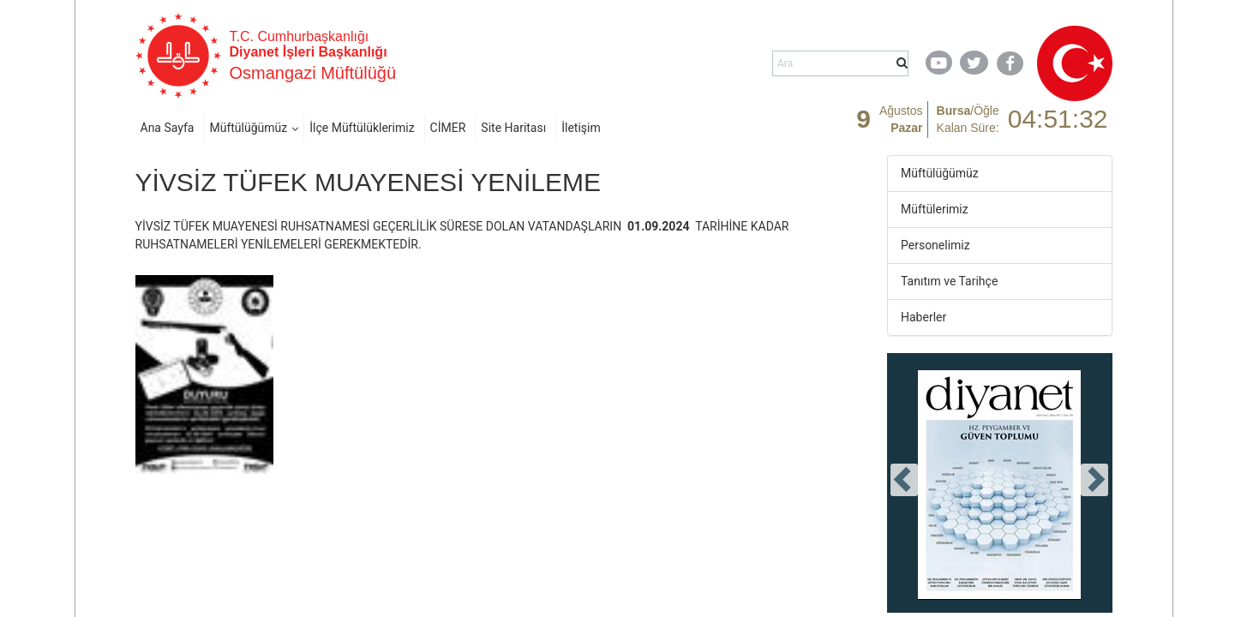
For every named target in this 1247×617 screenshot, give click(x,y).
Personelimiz (935, 245)
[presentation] (904, 480)
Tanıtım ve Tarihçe (949, 281)
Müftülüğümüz (248, 128)
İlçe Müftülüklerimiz (361, 128)
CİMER (448, 128)
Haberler (923, 317)
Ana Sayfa (168, 128)
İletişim (581, 128)
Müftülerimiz (934, 209)
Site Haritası (513, 128)
